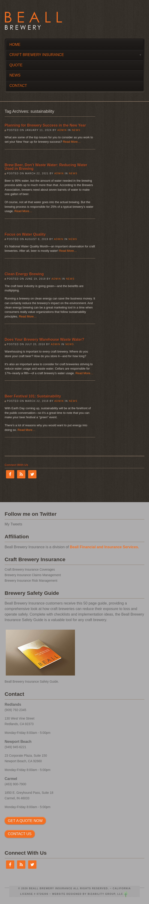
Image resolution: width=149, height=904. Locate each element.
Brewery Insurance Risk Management (31, 580)
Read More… (72, 141)
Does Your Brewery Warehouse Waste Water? (44, 339)
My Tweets (13, 524)
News (15, 75)
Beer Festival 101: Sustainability (33, 396)
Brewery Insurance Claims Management (33, 575)
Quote (16, 65)
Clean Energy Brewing (24, 274)
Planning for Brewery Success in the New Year (45, 125)
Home (15, 45)
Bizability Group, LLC (105, 894)
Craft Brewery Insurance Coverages (30, 569)
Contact (18, 86)
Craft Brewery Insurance (74, 56)
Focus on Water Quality (25, 234)
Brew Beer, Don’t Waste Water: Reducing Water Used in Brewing (46, 167)
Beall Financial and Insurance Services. (104, 547)
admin (62, 130)
